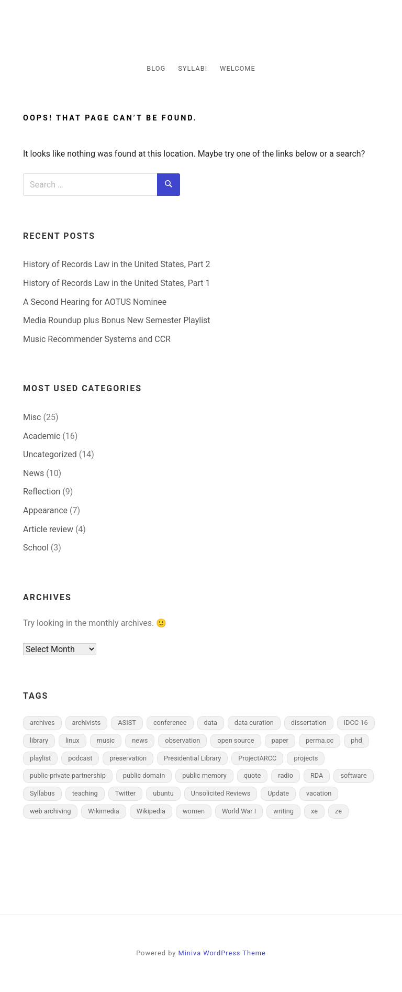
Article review (48, 529)
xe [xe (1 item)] (314, 811)
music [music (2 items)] (106, 740)
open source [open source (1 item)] (235, 740)
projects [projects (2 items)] (306, 758)
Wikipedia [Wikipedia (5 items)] (151, 811)
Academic (41, 436)
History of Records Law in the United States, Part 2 (116, 264)
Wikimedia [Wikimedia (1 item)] (103, 811)
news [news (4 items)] (140, 740)
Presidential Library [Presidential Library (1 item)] (192, 758)
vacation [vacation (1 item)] (318, 793)
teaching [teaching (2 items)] (85, 793)
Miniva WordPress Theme (222, 953)
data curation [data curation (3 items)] (254, 722)
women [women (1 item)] (194, 811)
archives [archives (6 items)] (42, 722)
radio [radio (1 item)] (285, 775)
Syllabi (192, 68)
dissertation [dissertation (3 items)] (309, 722)
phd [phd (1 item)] (356, 740)
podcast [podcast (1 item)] (80, 758)
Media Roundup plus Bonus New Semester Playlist (116, 320)
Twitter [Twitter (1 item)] (125, 793)
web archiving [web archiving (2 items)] (50, 811)
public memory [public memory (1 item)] (204, 775)
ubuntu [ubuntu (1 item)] (163, 793)
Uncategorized (50, 454)
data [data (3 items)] (210, 722)
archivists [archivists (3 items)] (86, 722)
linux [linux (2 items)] (72, 740)
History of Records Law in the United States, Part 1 (116, 283)
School (36, 548)
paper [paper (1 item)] (280, 740)
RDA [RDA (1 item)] (316, 775)
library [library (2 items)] (39, 740)
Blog (156, 68)
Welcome (237, 68)
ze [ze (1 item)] (338, 811)
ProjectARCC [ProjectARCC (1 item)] (257, 758)
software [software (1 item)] (353, 775)
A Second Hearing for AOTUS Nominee (94, 302)
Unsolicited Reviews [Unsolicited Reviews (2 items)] (221, 793)
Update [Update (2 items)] (278, 793)
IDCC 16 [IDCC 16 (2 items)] (356, 722)
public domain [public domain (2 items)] (144, 775)
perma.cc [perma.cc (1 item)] (319, 740)
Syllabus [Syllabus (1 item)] (42, 793)
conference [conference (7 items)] (170, 722)
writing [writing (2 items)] (283, 811)
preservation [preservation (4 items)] (128, 758)
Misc (32, 417)
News (33, 473)
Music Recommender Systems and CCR (97, 339)
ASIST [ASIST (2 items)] (127, 722)
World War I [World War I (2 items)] (239, 811)
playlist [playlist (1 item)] (40, 758)
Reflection (41, 492)
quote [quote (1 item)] (252, 775)
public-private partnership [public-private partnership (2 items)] (68, 775)
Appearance (45, 510)
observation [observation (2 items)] (182, 740)
